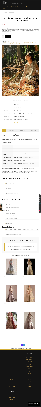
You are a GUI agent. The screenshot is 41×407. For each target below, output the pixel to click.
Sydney (29, 377)
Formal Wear (8, 41)
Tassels (23, 43)
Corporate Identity (29, 353)
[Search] (40, 211)
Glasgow (29, 382)
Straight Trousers (11, 43)
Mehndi (26, 6)
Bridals (12, 6)
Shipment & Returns (29, 360)
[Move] (40, 195)
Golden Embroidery (16, 42)
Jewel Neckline (30, 42)
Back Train (14, 3)
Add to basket (7, 36)
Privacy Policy (29, 357)
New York (29, 375)
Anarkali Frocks (20, 3)
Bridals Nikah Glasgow (11, 397)
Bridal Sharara (11, 377)
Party (3, 8)
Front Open (12, 380)
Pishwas (21, 1)
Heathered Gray (24, 42)
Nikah (7, 6)
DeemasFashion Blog (11, 398)
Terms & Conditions (29, 362)
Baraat (16, 6)
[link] (40, 198)
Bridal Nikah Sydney (11, 393)
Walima (21, 6)
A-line (12, 384)
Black (5, 42)
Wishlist (29, 369)
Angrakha (14, 1)
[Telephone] (40, 199)
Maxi (18, 1)
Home (3, 6)
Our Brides (11, 375)
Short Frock (4, 43)
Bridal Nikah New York (11, 390)
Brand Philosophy (29, 355)
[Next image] (36, 70)
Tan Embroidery (18, 43)
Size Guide (29, 367)
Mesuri (35, 42)
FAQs (29, 364)
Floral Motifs (9, 42)
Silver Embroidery (12, 382)
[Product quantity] (3, 36)
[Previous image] (4, 70)
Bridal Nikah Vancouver (11, 395)
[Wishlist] (40, 205)
